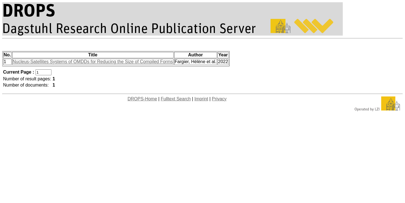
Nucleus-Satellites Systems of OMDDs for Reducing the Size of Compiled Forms (93, 61)
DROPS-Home (142, 98)
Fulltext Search (176, 98)
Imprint (201, 98)
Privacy (219, 98)
